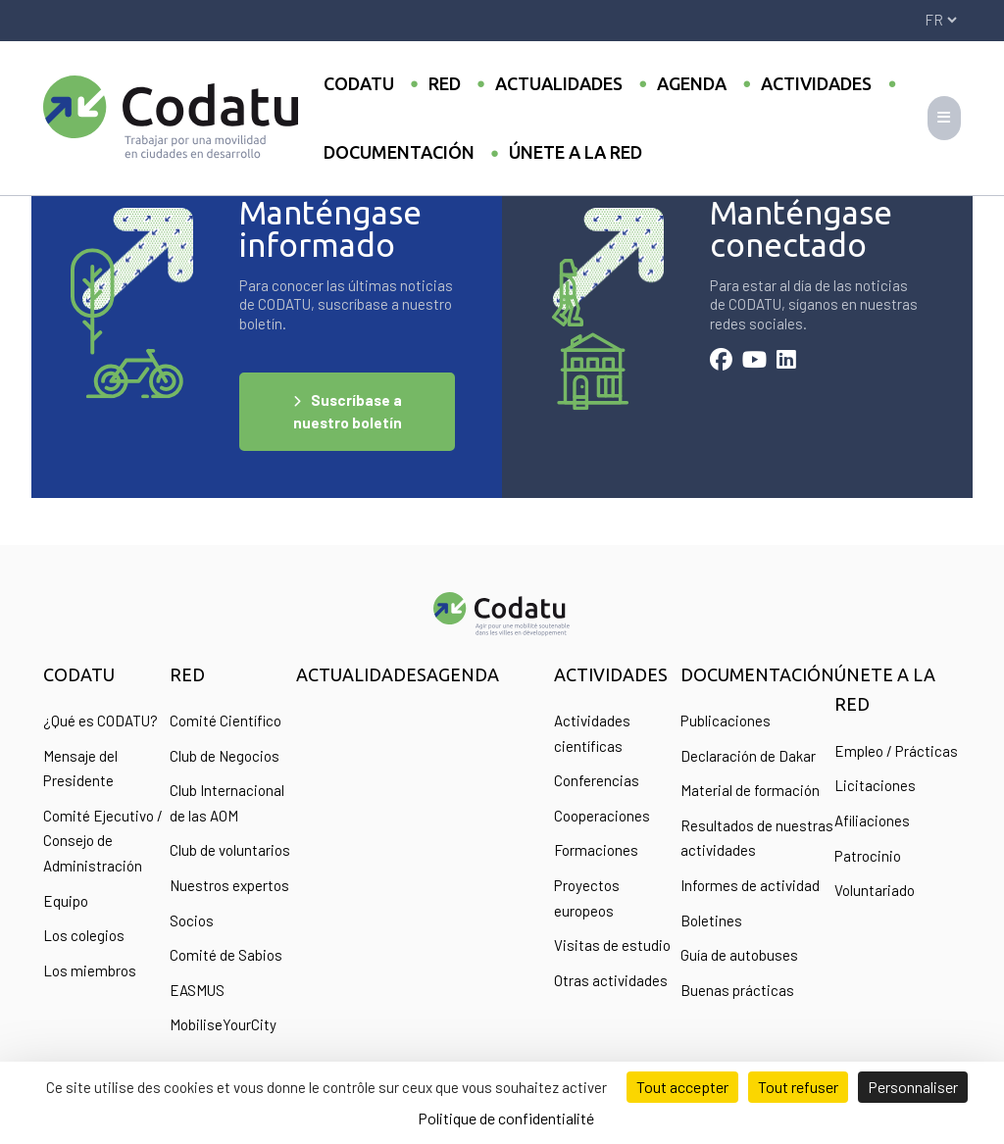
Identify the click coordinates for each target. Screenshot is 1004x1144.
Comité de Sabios (226, 955)
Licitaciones (875, 785)
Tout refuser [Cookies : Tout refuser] (798, 1086)
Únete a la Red (575, 152)
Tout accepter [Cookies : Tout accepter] (682, 1086)
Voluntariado (874, 890)
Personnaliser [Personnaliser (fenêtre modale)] (913, 1086)
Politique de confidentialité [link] (506, 1118)
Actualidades (559, 83)
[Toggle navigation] (944, 118)
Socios (192, 920)
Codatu (359, 83)
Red (444, 83)
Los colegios (84, 935)
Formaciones (596, 850)
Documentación (399, 152)
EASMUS (197, 990)
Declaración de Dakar (748, 756)
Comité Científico (225, 720)
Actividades (816, 83)
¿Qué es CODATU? (100, 720)
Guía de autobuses (739, 955)
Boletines (711, 920)
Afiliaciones (872, 820)
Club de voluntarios (230, 850)
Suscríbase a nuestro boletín (347, 411)
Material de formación (750, 790)
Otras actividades (611, 980)
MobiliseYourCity (223, 1024)
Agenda (692, 83)
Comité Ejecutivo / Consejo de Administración (103, 840)
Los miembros (89, 970)
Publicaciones (725, 720)
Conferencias (596, 780)
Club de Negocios (224, 756)
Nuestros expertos (229, 885)
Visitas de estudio (612, 945)
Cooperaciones (602, 815)
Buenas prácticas (737, 990)
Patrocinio (867, 856)
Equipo (65, 901)
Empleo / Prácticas (896, 751)
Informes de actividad (750, 885)
